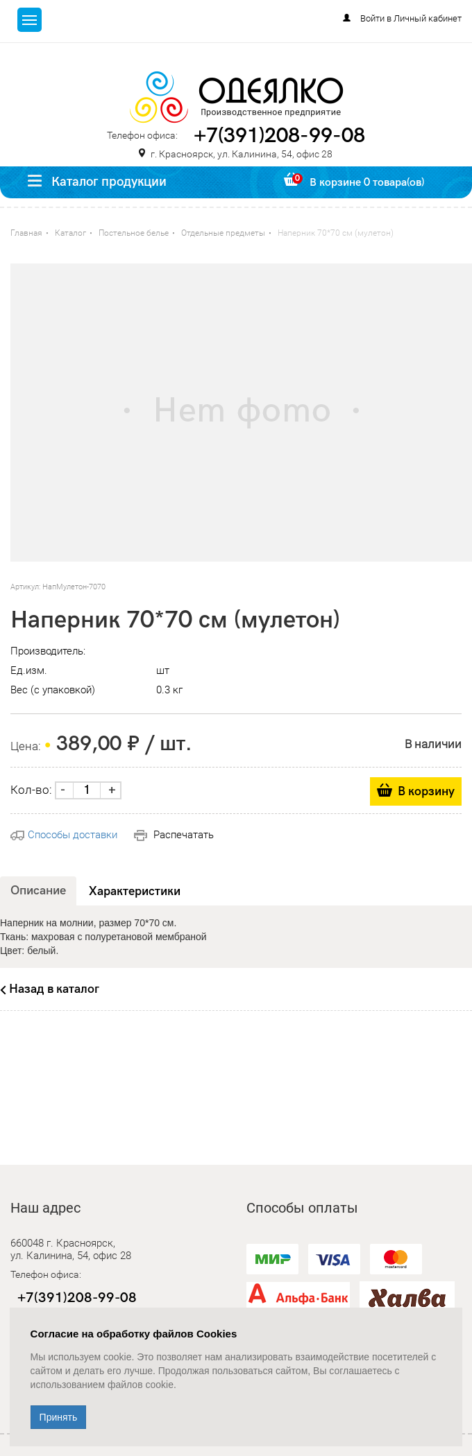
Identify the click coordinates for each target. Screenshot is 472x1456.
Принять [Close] (59, 1417)
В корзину (426, 791)
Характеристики (134, 891)
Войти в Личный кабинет (411, 18)
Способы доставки (63, 835)
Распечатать (174, 835)
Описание (38, 890)
